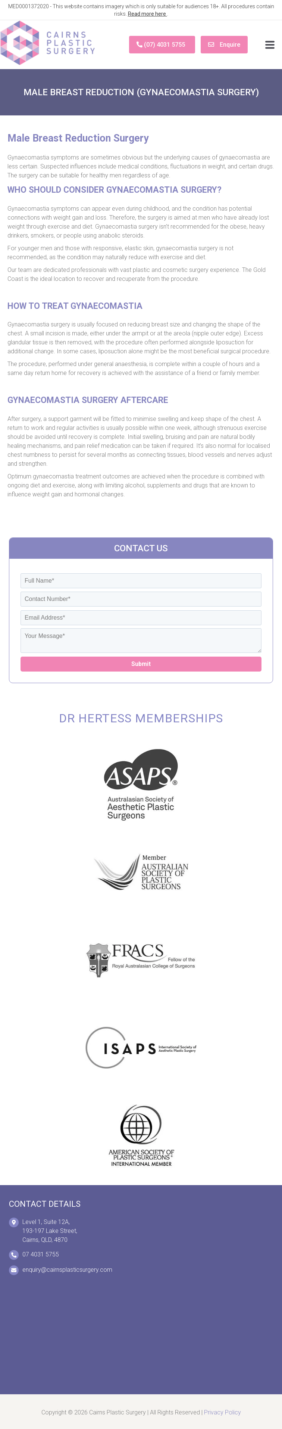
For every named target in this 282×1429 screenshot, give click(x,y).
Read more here (147, 14)
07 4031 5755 (40, 1254)
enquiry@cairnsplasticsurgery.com (67, 1269)
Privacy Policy (222, 1412)
